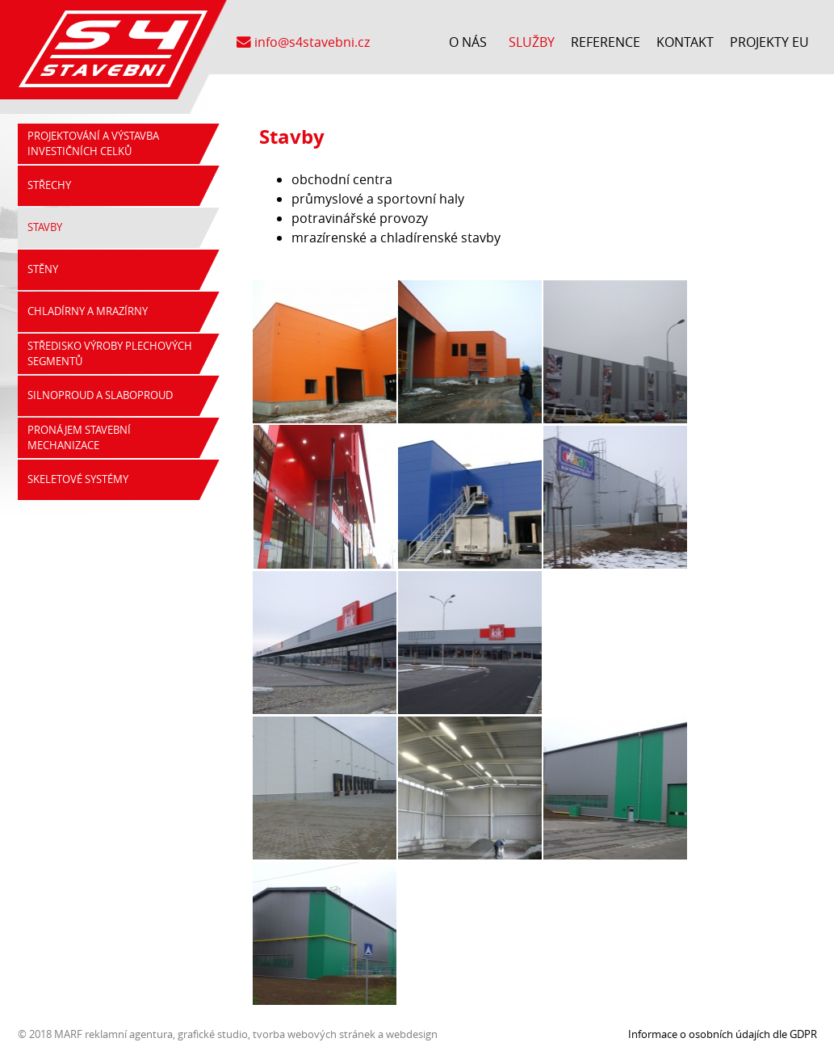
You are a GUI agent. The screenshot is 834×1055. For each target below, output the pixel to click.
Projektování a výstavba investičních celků (93, 143)
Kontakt (685, 42)
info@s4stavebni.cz (303, 42)
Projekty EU (769, 42)
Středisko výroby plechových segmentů (109, 353)
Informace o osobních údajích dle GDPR (722, 1034)
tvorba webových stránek (314, 1034)
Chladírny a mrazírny (87, 311)
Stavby (44, 227)
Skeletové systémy (77, 479)
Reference (605, 42)
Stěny (42, 269)
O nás (468, 42)
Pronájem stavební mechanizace (79, 437)
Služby (532, 42)
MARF (68, 1034)
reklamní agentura (129, 1034)
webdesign (412, 1034)
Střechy (49, 185)
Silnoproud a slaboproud (100, 395)
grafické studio (213, 1034)
